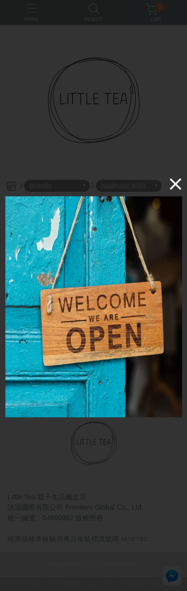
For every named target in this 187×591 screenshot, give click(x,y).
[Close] (176, 184)
